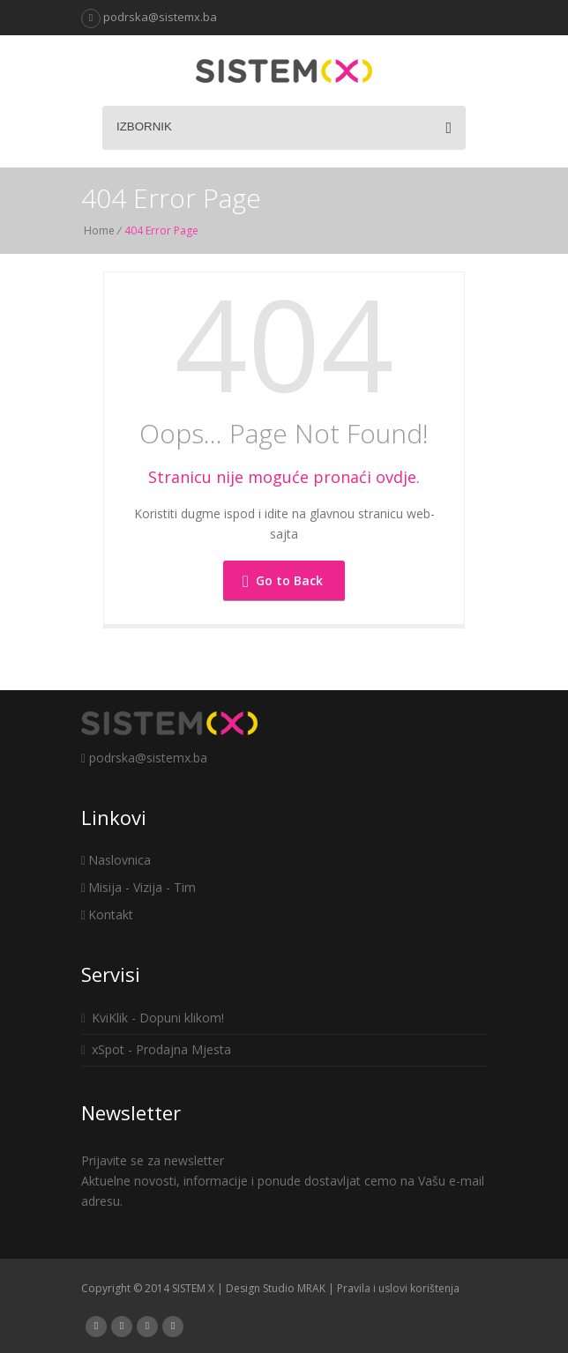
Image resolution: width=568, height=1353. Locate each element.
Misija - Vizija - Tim (138, 887)
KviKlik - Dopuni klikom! (152, 1017)
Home (99, 230)
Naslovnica (116, 859)
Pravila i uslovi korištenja (398, 1288)
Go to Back (283, 580)
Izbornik (284, 128)
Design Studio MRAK (275, 1288)
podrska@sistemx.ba (149, 17)
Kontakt (107, 914)
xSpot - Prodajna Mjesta (156, 1049)
